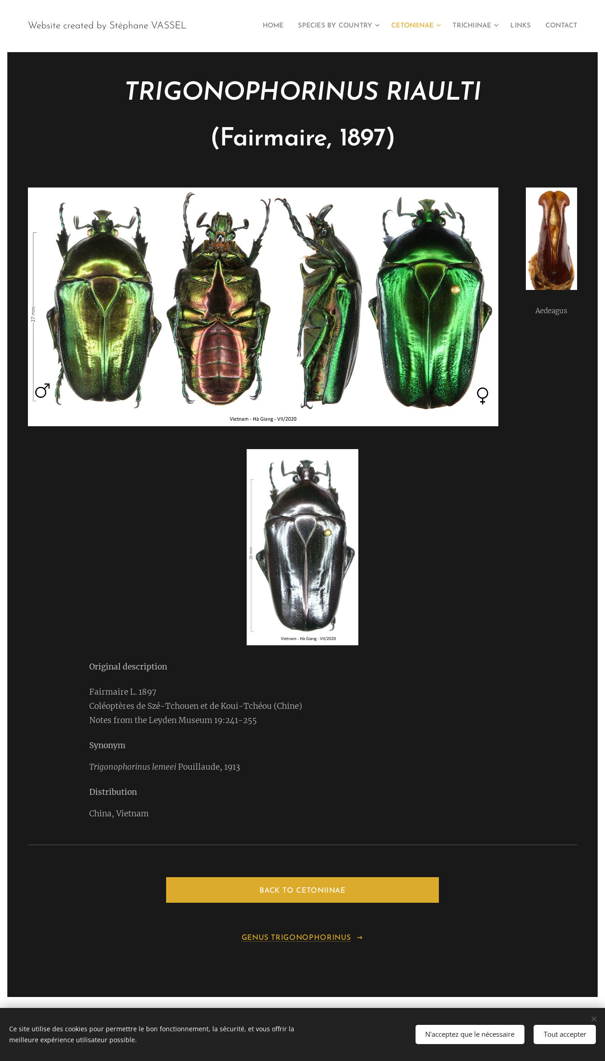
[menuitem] (252, 26)
